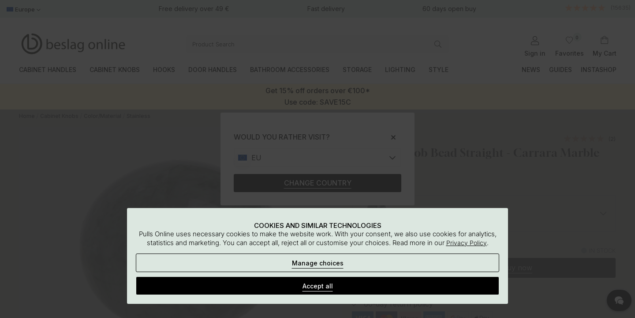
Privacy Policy (466, 242)
